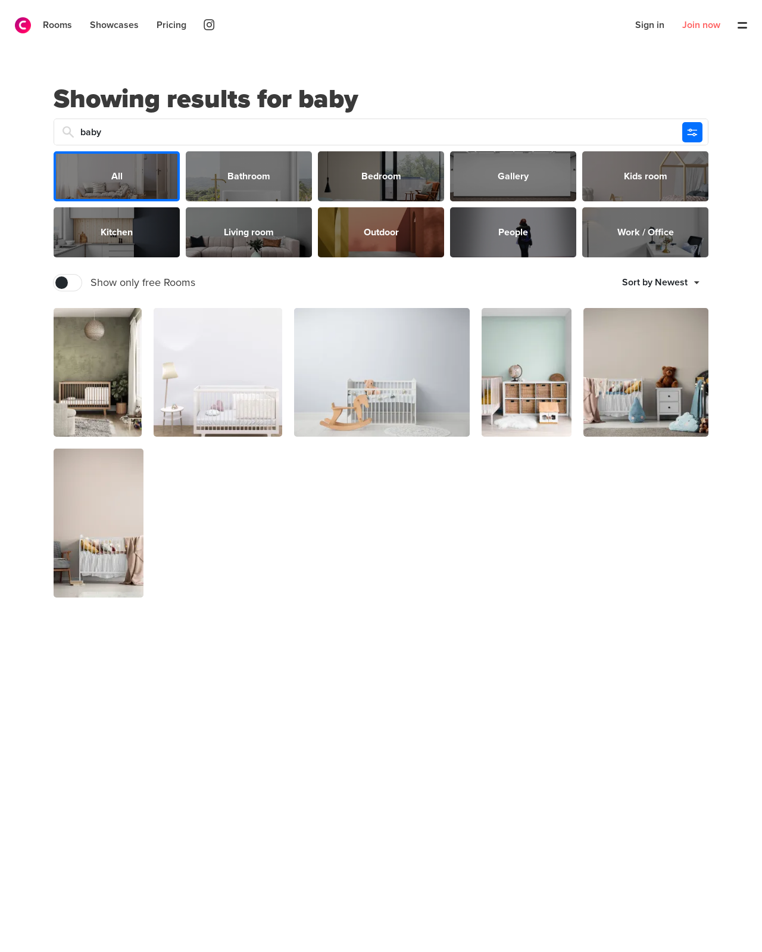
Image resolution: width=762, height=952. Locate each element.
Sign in (649, 25)
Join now (701, 25)
